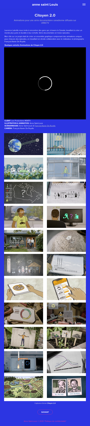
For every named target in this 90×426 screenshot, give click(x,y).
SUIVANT (45, 412)
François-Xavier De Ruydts (45, 125)
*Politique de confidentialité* (55, 421)
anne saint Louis (45, 4)
